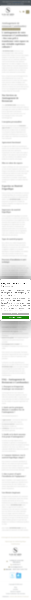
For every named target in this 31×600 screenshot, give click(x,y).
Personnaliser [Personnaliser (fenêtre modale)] (15, 314)
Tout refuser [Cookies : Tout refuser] (17, 2)
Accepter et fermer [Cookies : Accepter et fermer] (15, 317)
